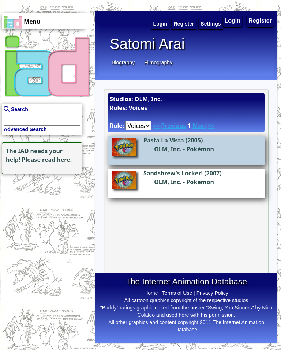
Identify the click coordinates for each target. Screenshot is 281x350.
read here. (57, 160)
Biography (123, 62)
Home (151, 293)
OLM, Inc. (167, 149)
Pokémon (200, 149)
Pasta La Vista (163, 140)
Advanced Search (25, 129)
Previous (173, 126)
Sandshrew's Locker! (173, 173)
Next (199, 126)
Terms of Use (177, 293)
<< (156, 126)
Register (260, 21)
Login (233, 21)
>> (211, 126)
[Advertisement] (45, 221)
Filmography (158, 62)
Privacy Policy (212, 293)
